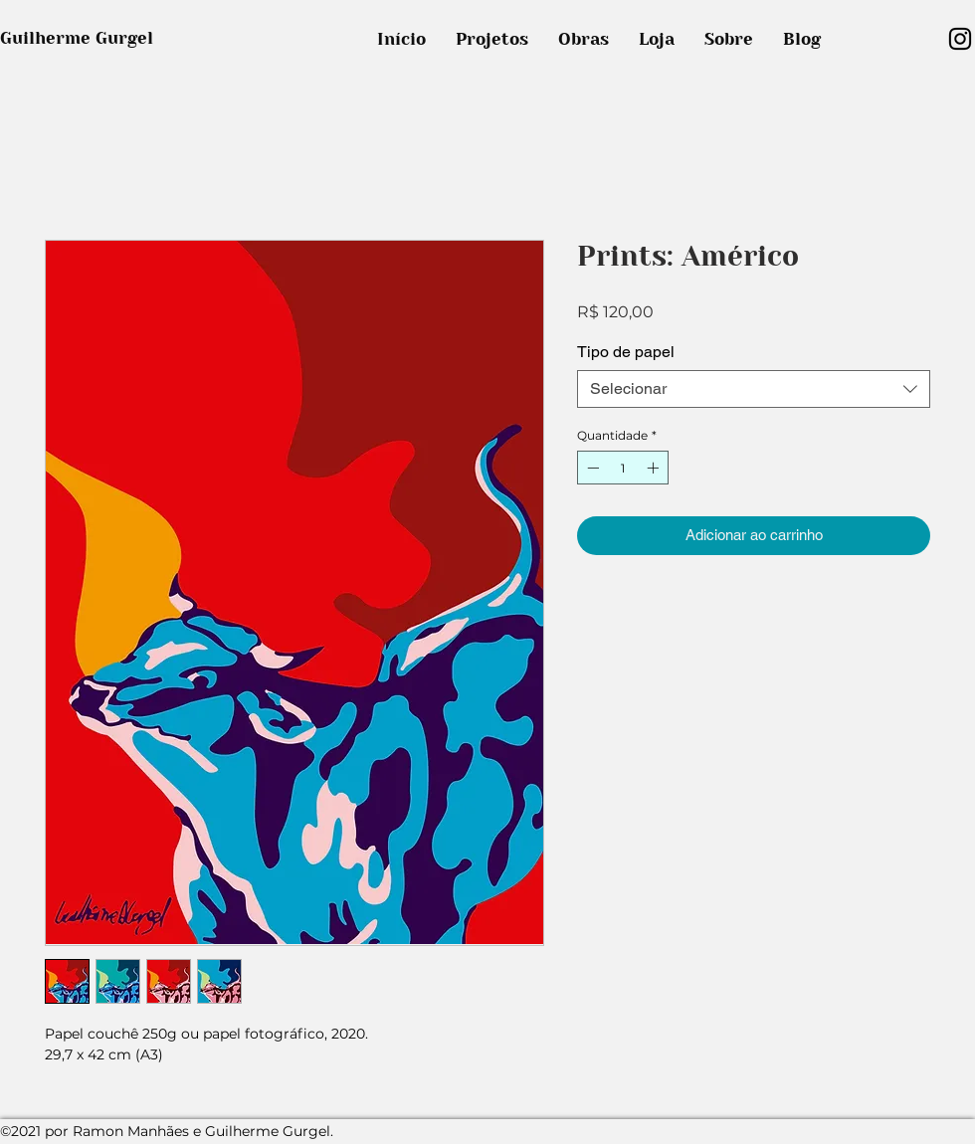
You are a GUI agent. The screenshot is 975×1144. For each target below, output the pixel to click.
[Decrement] (591, 467)
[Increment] (655, 467)
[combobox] (753, 389)
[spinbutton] (623, 467)
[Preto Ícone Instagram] (960, 39)
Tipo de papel (626, 351)
